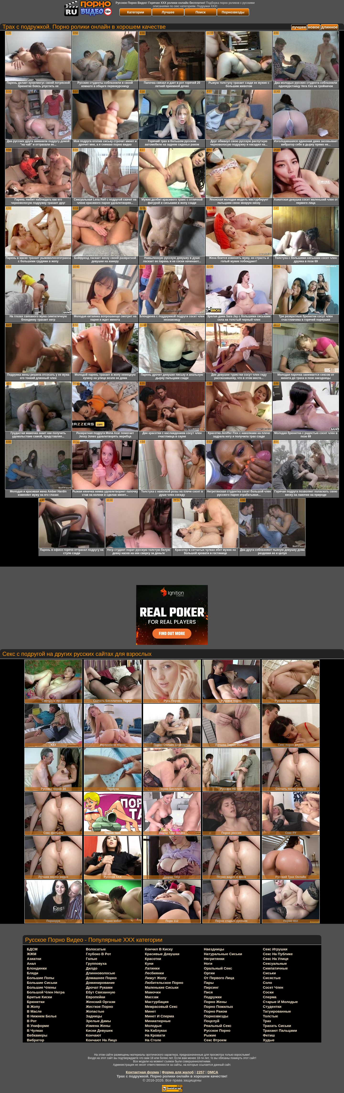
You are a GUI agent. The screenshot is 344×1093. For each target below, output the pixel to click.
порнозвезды (216, 1016)
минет (150, 1011)
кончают (93, 1035)
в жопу (33, 1006)
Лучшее (168, 12)
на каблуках (156, 1030)
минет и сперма (159, 1016)
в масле (34, 1011)
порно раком (215, 1011)
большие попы (40, 978)
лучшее (299, 27)
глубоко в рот (98, 954)
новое (313, 27)
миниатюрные (158, 1021)
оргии (209, 973)
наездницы (214, 949)
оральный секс (218, 968)
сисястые (272, 978)
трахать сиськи (277, 1026)
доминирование (100, 983)
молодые (153, 1026)
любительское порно (164, 983)
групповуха (96, 963)
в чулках (35, 1030)
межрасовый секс (161, 1006)
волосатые (96, 949)
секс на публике (278, 954)
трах (267, 1021)
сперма (269, 997)
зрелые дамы (98, 1021)
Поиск (200, 12)
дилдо (91, 968)
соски (268, 992)
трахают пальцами (280, 1030)
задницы (94, 1016)
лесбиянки (154, 973)
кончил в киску (159, 949)
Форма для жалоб (178, 1072)
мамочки (153, 992)
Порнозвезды (233, 12)
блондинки (37, 968)
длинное (329, 27)
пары (209, 983)
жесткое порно (99, 1006)
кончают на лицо (101, 1040)
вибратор (35, 1040)
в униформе (38, 1026)
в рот (32, 1021)
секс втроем (215, 1040)
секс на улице (276, 959)
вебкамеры (37, 1035)
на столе (153, 1040)
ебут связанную (100, 992)
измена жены (98, 1026)
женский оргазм (100, 1002)
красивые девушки (162, 954)
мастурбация (157, 1002)
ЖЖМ (32, 954)
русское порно (217, 1030)
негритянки (214, 959)
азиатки (34, 959)
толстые (270, 1016)
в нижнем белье (42, 1016)
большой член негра (46, 992)
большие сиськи (42, 983)
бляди (32, 973)
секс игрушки (275, 949)
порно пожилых (218, 1006)
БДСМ (32, 949)
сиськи (269, 973)
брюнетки (36, 1002)
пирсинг (211, 987)
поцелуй (211, 1021)
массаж (152, 997)
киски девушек (99, 1030)
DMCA (212, 1072)
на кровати (155, 1035)
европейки (95, 997)
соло (267, 983)
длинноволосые (100, 973)
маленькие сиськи (162, 987)
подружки (213, 997)
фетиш (269, 1035)
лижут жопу (156, 978)
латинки (152, 968)
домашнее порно (101, 978)
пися (208, 992)
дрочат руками (99, 987)
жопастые (95, 1011)
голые (91, 959)
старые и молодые (280, 1002)
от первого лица (219, 978)
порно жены (215, 1002)
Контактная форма (142, 1072)
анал (31, 963)
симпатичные (275, 968)
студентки (272, 1006)
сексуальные (275, 963)
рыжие (210, 1035)
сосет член (273, 987)
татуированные (277, 1011)
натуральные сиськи (223, 954)
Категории (135, 12)
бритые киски (39, 997)
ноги (208, 963)
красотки (153, 959)
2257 (200, 1072)
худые (268, 1040)
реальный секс (217, 1026)
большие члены (41, 987)
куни (149, 963)
